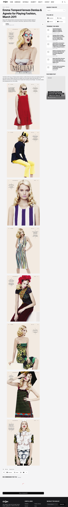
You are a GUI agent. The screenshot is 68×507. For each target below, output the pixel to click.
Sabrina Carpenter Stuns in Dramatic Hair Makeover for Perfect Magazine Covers (59, 52)
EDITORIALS (25, 2)
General (26, 506)
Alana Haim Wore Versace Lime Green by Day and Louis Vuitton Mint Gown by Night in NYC (59, 60)
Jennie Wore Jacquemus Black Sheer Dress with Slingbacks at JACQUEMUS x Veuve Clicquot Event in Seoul (59, 45)
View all (19, 477)
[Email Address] (52, 504)
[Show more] (26, 472)
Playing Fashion (11, 469)
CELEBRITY (33, 2)
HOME (11, 2)
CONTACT (47, 2)
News (35, 506)
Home (4, 7)
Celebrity (26, 503)
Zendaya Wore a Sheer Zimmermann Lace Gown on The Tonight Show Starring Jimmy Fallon (58, 37)
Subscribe (62, 504)
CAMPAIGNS (17, 2)
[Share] (43, 24)
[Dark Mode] (62, 2)
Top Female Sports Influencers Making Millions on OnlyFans (57, 30)
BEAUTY (40, 2)
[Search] (64, 2)
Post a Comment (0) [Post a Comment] (23, 493)
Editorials (7, 7)
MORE (52, 2)
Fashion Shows (37, 503)
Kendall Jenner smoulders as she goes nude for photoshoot (59, 67)
